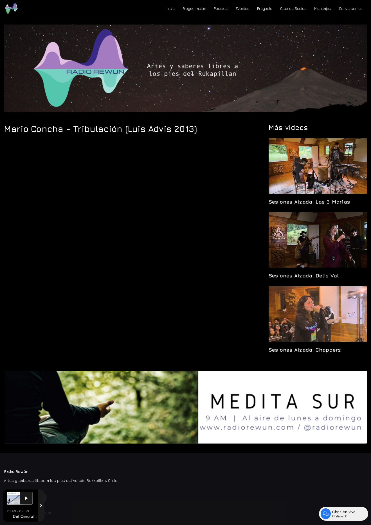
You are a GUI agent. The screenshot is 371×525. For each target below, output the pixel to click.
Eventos (242, 8)
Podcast (221, 8)
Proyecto (264, 8)
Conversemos (351, 8)
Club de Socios (293, 8)
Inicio (170, 8)
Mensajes (322, 8)
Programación (194, 8)
